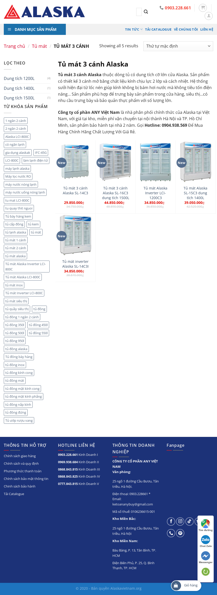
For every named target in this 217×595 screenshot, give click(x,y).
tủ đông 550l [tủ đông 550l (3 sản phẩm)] (38, 333)
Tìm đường (206, 525)
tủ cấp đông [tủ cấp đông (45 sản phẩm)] (14, 224)
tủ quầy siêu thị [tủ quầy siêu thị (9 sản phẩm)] (17, 309)
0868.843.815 (68, 469)
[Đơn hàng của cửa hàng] (178, 46)
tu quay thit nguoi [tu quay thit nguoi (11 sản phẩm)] (18, 208)
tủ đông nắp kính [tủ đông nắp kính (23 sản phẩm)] (18, 404)
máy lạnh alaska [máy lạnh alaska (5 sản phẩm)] (17, 168)
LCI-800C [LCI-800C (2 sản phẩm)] (11, 160)
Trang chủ (14, 46)
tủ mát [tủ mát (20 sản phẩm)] (36, 232)
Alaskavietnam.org (126, 588)
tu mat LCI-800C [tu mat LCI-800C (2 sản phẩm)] (17, 200)
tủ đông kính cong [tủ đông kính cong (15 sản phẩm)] (19, 372)
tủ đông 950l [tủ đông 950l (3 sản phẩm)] (14, 340)
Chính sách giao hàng (20, 456)
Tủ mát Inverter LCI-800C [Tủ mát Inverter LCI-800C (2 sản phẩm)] (24, 293)
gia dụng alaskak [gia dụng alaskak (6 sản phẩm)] (17, 152)
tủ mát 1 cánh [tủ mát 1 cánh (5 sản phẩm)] (15, 240)
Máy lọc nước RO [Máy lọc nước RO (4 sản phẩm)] (18, 176)
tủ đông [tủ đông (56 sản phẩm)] (39, 309)
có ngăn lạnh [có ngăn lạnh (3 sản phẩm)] (15, 144)
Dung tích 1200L (19, 78)
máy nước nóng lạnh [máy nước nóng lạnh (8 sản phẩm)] (20, 184)
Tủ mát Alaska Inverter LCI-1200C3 (155, 193)
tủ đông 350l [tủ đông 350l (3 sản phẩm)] (14, 325)
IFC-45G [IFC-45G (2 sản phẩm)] (41, 152)
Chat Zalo (206, 541)
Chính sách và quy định (21, 463)
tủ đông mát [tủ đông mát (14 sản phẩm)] (14, 380)
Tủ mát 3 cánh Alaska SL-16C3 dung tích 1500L (115, 193)
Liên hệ (206, 29)
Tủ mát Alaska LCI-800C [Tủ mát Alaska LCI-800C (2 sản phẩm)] (22, 277)
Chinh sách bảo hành (19, 486)
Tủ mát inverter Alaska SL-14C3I (75, 264)
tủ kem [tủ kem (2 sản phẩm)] (33, 224)
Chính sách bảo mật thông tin (26, 478)
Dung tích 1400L (19, 88)
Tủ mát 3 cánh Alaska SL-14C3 (75, 190)
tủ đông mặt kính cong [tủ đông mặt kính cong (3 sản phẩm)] (22, 388)
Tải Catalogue (158, 29)
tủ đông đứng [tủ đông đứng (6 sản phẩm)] (15, 412)
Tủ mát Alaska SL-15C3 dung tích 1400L (195, 193)
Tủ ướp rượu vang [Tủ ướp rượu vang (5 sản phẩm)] (19, 420)
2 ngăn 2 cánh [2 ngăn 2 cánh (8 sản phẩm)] (15, 128)
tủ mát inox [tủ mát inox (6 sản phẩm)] (14, 285)
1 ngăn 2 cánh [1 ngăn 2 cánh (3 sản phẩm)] (15, 120)
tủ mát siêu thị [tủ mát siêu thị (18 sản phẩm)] (16, 301)
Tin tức (134, 29)
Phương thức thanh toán (23, 471)
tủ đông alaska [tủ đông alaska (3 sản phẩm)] (16, 349)
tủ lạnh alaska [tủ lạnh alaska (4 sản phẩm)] (15, 232)
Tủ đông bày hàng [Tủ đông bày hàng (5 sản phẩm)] (18, 356)
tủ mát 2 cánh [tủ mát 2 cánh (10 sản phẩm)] (15, 248)
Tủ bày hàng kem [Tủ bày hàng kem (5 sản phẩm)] (18, 216)
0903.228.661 (68, 454)
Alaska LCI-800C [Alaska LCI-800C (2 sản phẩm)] (17, 136)
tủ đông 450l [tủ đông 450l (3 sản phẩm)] (38, 325)
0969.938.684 (68, 462)
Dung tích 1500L (19, 98)
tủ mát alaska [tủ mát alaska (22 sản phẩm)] (15, 256)
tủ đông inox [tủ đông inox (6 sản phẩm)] (15, 365)
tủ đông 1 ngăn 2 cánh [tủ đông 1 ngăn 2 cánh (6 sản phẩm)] (22, 317)
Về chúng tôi (186, 29)
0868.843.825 (68, 476)
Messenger (206, 557)
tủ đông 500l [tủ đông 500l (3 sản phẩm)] (14, 333)
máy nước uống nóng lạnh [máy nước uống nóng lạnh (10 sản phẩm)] (25, 192)
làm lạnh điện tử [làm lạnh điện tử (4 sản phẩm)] (35, 160)
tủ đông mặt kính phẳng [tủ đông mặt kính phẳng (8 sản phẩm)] (23, 396)
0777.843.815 (68, 483)
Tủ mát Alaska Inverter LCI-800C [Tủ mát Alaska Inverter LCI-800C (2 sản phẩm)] (25, 266)
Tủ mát (39, 46)
